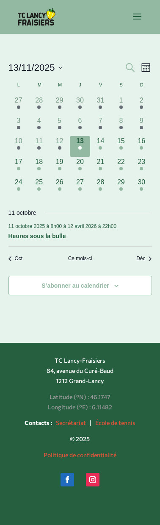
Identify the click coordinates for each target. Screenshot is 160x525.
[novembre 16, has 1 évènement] (141, 146)
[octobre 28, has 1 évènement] (39, 105)
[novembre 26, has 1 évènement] (59, 187)
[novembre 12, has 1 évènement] (59, 146)
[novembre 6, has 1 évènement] (80, 126)
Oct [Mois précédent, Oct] (15, 258)
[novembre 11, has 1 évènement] (39, 146)
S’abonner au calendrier (75, 285)
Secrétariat (71, 422)
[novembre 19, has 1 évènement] (59, 167)
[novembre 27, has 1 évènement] (80, 187)
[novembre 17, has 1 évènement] (18, 167)
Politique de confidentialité (80, 454)
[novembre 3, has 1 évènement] (18, 126)
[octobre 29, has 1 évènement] (59, 105)
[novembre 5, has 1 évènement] (59, 126)
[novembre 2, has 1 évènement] (141, 105)
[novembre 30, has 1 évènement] (141, 187)
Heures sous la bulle (37, 236)
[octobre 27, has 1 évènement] (18, 105)
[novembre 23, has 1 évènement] (141, 167)
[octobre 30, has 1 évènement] (80, 105)
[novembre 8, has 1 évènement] (121, 126)
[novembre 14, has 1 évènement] (100, 146)
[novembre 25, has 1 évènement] (39, 187)
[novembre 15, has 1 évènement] (121, 146)
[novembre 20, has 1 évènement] (80, 167)
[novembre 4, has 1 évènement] (39, 126)
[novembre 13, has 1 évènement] (80, 146)
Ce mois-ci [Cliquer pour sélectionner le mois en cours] (80, 258)
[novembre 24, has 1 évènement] (18, 187)
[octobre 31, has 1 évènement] (100, 105)
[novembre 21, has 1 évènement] (100, 167)
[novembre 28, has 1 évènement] (100, 187)
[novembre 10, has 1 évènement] (18, 146)
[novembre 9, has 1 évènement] (141, 126)
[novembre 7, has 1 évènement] (100, 126)
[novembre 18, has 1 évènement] (39, 167)
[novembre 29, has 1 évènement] (121, 187)
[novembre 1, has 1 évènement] (121, 105)
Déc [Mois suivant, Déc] (144, 258)
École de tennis (115, 422)
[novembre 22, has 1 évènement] (121, 167)
